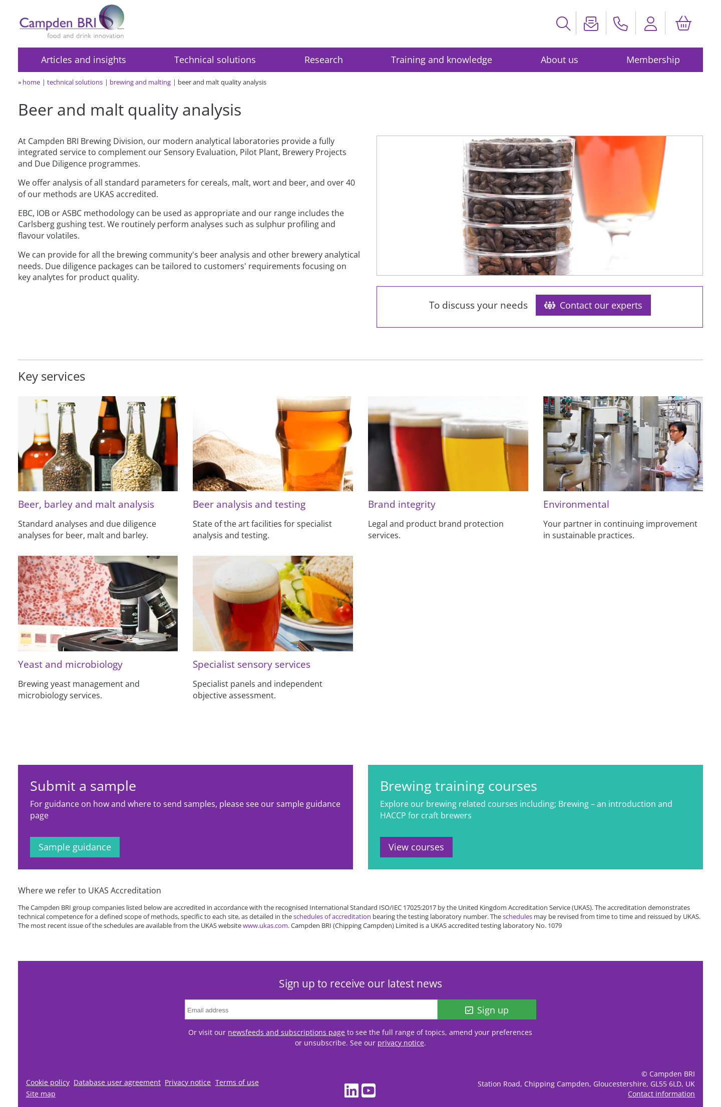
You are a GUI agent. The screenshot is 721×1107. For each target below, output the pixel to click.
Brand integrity (402, 504)
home (31, 82)
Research (323, 60)
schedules (517, 916)
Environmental (576, 504)
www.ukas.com (265, 925)
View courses (416, 847)
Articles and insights (83, 60)
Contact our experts (593, 305)
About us (559, 60)
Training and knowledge (441, 60)
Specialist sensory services (251, 664)
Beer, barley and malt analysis (86, 504)
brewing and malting (140, 82)
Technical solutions (215, 60)
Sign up (487, 1010)
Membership (653, 60)
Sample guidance (75, 847)
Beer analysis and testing (249, 504)
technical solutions (75, 82)
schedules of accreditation (332, 916)
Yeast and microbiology (70, 664)
